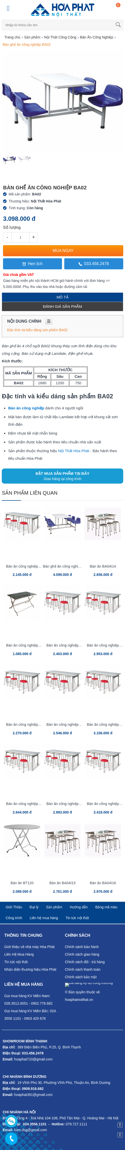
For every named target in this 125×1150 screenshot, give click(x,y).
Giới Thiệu (14, 907)
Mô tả (62, 297)
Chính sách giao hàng (82, 954)
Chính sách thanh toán (83, 969)
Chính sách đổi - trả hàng (85, 962)
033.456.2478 (94, 264)
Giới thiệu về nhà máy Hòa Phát (29, 947)
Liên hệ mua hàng (44, 918)
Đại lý (33, 907)
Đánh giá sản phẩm (62, 306)
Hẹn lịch (32, 264)
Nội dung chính (29, 321)
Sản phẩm (54, 907)
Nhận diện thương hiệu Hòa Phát (30, 969)
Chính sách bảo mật (81, 977)
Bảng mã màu (106, 907)
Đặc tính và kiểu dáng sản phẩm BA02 (37, 330)
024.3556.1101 (34, 1124)
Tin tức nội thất (77, 918)
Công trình (14, 918)
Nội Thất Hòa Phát (73, 451)
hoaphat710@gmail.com (33, 1059)
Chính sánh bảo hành (82, 947)
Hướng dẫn (79, 907)
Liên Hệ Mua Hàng (19, 954)
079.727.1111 (76, 1124)
